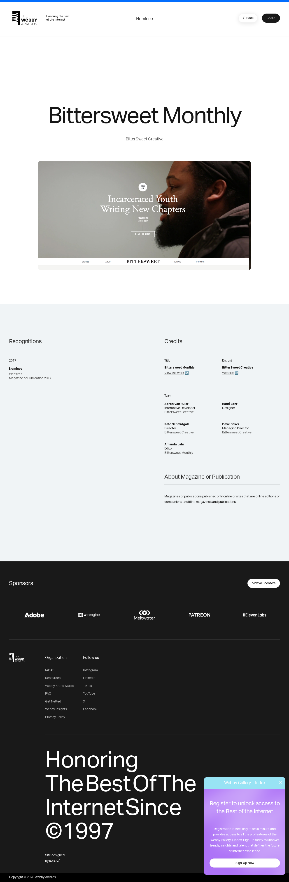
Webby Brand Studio (59, 686)
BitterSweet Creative (144, 139)
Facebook (90, 709)
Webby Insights (56, 709)
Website (228, 373)
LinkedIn (89, 678)
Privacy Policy (55, 717)
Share (271, 18)
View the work (174, 373)
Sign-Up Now (244, 863)
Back (247, 18)
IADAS (49, 670)
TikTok (87, 686)
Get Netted (53, 701)
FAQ (48, 693)
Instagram (90, 670)
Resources (53, 678)
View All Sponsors (263, 583)
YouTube (89, 693)
